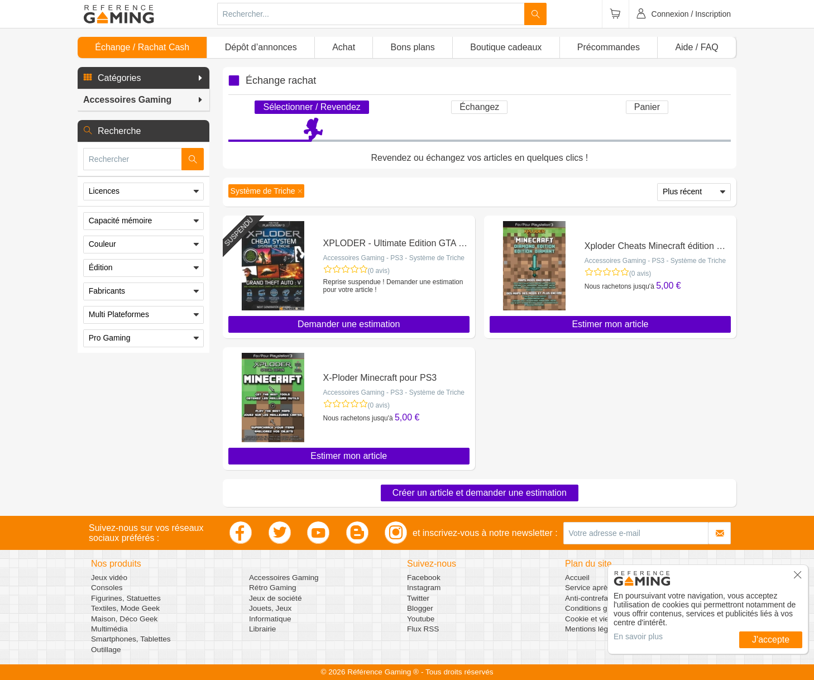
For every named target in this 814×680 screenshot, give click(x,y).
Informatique (270, 619)
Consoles (107, 587)
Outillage (106, 649)
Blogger (420, 608)
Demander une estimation (349, 324)
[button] (143, 78)
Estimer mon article (610, 324)
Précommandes (608, 47)
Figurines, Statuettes (126, 598)
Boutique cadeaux (506, 47)
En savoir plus (638, 636)
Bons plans (413, 47)
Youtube (420, 619)
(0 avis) (379, 271)
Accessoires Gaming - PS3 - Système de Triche (394, 258)
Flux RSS (423, 629)
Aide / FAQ (696, 47)
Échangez (479, 107)
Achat (343, 47)
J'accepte (770, 639)
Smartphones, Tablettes (131, 639)
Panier (647, 107)
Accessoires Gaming (284, 577)
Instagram (423, 587)
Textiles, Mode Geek (125, 608)
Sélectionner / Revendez (311, 107)
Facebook (423, 577)
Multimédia (109, 629)
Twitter (418, 598)
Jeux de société (275, 598)
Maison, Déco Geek (124, 619)
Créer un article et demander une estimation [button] (479, 492)
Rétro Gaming (272, 587)
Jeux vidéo (109, 577)
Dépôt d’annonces (261, 47)
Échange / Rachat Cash (142, 47)
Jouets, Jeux (270, 608)
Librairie (262, 629)
